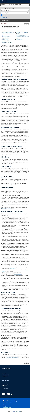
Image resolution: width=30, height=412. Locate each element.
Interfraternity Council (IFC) (7, 30)
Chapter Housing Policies (20, 30)
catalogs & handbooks (11, 409)
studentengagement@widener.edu (12, 357)
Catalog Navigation (5, 20)
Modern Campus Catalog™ (17, 411)
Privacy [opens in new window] (4, 406)
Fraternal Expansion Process (21, 35)
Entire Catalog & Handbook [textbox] (6, 10)
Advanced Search (4, 17)
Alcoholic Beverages (13, 248)
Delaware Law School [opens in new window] (5, 388)
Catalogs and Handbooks (4, 1)
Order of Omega (5, 39)
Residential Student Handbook (6, 208)
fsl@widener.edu (9, 358)
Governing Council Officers (7, 42)
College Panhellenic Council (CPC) (8, 32)
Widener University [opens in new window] (4, 385)
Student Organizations (18, 274)
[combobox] (15, 5)
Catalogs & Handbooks (6, 368)
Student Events (21, 248)
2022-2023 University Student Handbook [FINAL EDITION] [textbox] (11, 4)
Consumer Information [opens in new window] (7, 407)
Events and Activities (6, 40)
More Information (19, 39)
